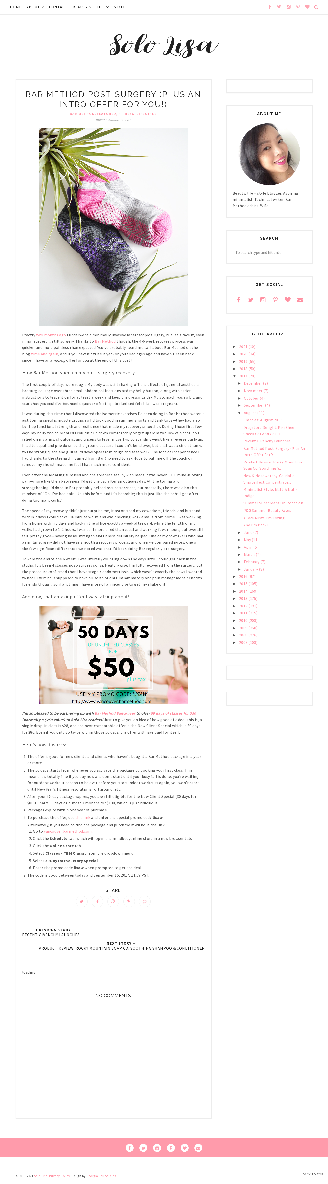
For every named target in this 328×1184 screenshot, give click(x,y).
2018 (244, 368)
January (251, 569)
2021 (244, 346)
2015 (244, 583)
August (250, 412)
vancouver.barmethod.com (68, 831)
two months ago (51, 334)
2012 (244, 605)
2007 (244, 642)
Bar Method (82, 113)
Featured (106, 113)
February (252, 561)
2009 (244, 627)
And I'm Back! (255, 524)
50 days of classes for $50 (173, 713)
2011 (244, 612)
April (248, 547)
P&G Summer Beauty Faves (267, 510)
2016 (244, 576)
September (254, 405)
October (252, 398)
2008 (244, 635)
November (254, 390)
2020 (244, 353)
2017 (244, 376)
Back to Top (313, 1174)
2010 (244, 620)
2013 (244, 598)
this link (82, 817)
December (253, 383)
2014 (244, 591)
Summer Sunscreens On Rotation (273, 502)
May (248, 539)
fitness (126, 113)
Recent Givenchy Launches (267, 440)
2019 (244, 361)
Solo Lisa (41, 1178)
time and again (44, 353)
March (250, 554)
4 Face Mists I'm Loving (264, 517)
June (248, 532)
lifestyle (147, 113)
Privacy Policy (59, 1178)
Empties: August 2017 (262, 419)
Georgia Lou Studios (101, 1178)
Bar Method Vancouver (115, 713)
